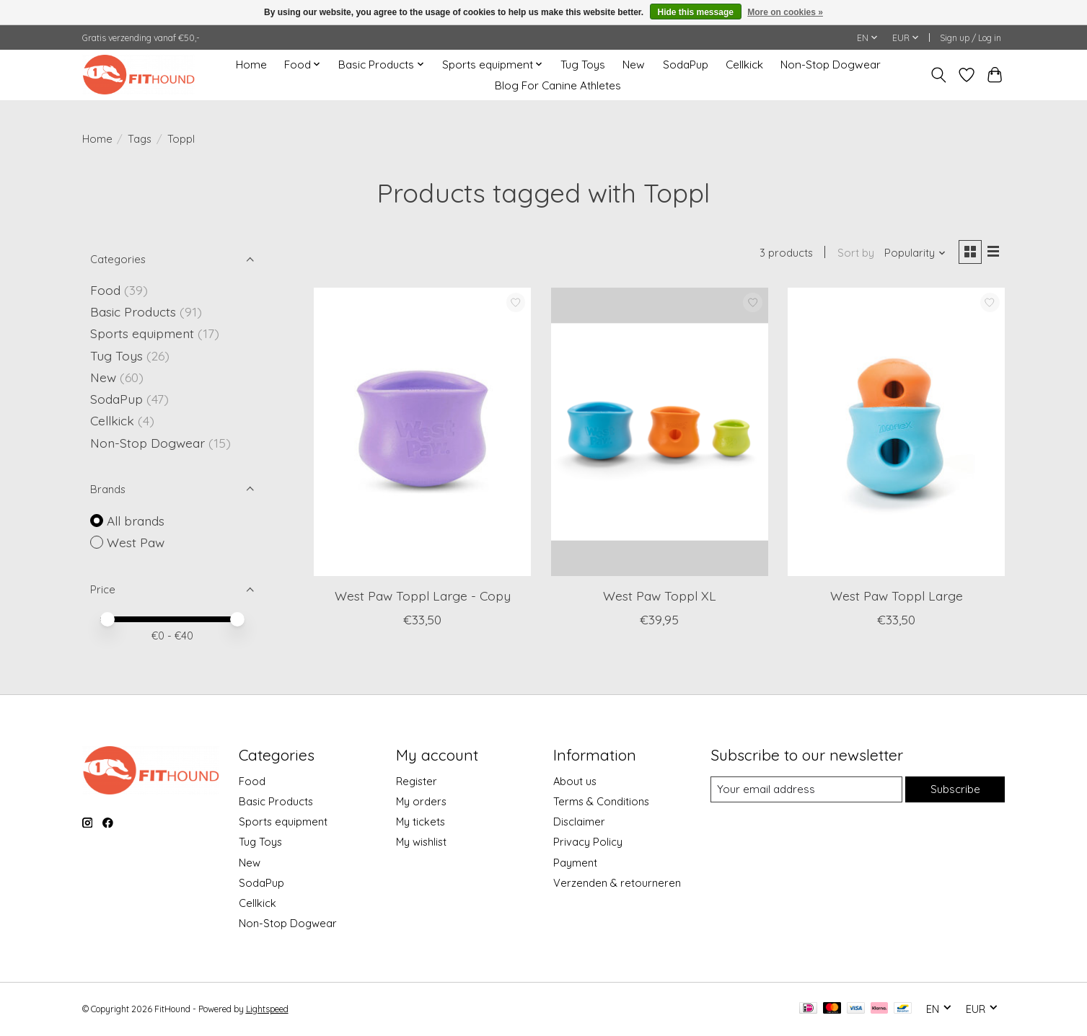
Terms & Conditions (601, 801)
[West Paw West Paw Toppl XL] (659, 433)
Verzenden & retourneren (617, 883)
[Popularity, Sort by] (912, 254)
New (633, 64)
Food (105, 290)
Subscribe (954, 789)
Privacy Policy (587, 842)
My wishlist (421, 842)
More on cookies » (785, 12)
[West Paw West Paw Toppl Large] (896, 433)
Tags (139, 139)
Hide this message (696, 12)
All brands (135, 520)
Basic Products (133, 311)
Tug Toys (582, 64)
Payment (575, 862)
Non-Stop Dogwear (830, 64)
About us (575, 781)
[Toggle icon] (938, 75)
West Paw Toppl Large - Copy (423, 597)
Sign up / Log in (970, 37)
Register (416, 781)
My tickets (420, 821)
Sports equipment (142, 333)
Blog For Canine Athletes (558, 85)
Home (251, 64)
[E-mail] (804, 789)
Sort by (853, 254)
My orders (421, 801)
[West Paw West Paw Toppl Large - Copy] (422, 433)
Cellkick (744, 64)
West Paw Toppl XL (659, 597)
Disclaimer (579, 821)
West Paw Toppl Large (896, 597)
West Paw (135, 542)
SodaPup (685, 64)
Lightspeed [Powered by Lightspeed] (267, 1009)
